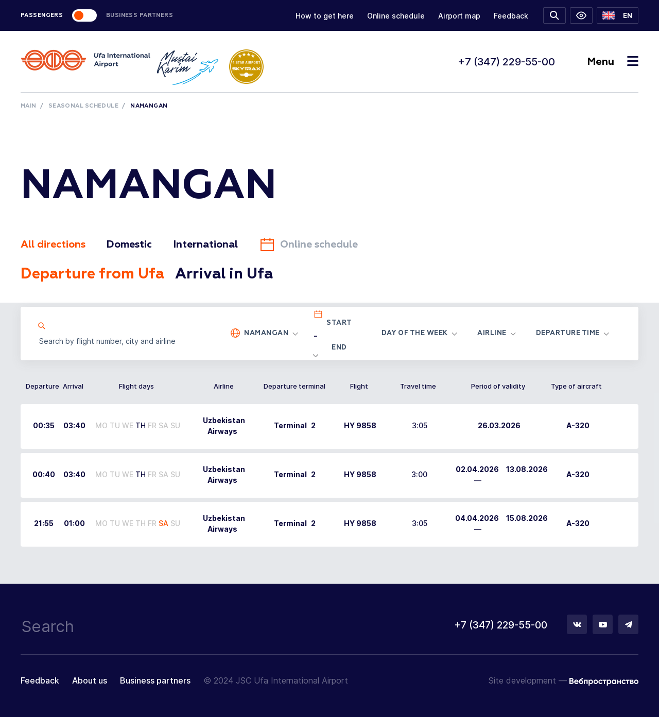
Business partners (155, 681)
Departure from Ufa (97, 274)
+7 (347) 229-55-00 (506, 62)
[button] (617, 15)
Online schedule (396, 15)
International (214, 244)
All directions (55, 244)
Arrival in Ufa (236, 274)
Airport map (459, 15)
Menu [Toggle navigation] (612, 62)
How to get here (325, 15)
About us (89, 681)
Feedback (511, 15)
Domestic (134, 244)
